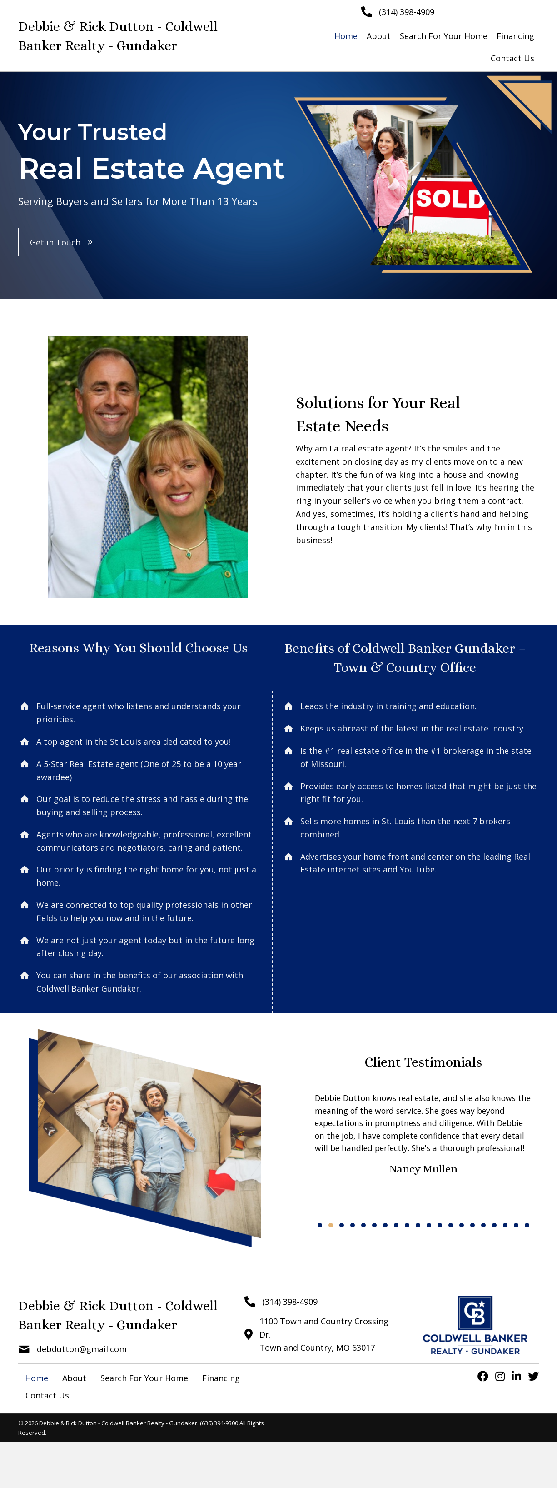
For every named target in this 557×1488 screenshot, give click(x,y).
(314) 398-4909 (406, 11)
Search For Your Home (144, 1378)
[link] (346, 36)
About (74, 1378)
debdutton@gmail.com (82, 1348)
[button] (61, 242)
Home (36, 1378)
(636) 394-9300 (219, 1423)
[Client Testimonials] (423, 1154)
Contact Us (47, 1395)
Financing (221, 1378)
